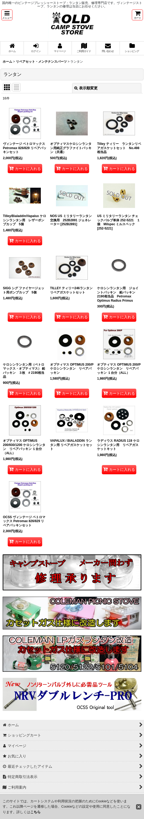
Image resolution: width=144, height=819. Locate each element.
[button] (6, 15)
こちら (35, 812)
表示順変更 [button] (86, 88)
